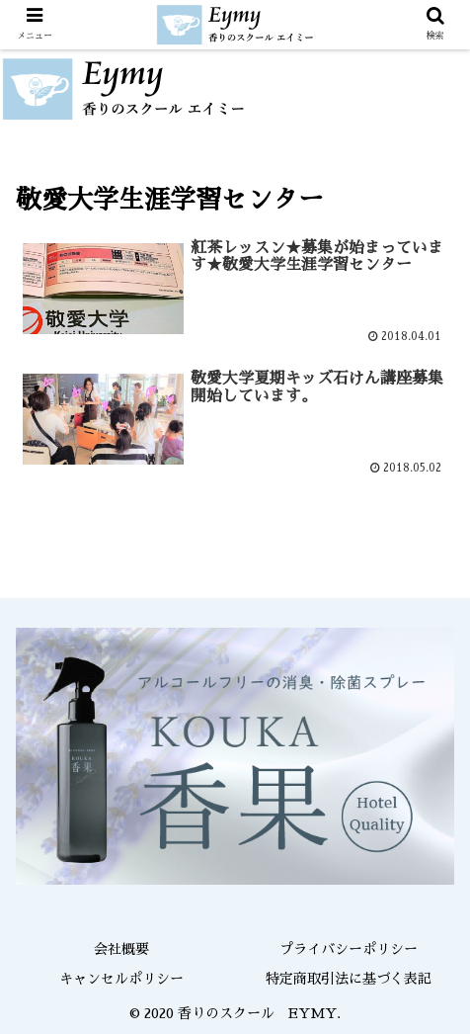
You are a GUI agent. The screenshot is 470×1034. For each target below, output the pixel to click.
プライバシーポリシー (348, 949)
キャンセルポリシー (121, 979)
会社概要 (121, 949)
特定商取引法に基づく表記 (348, 979)
